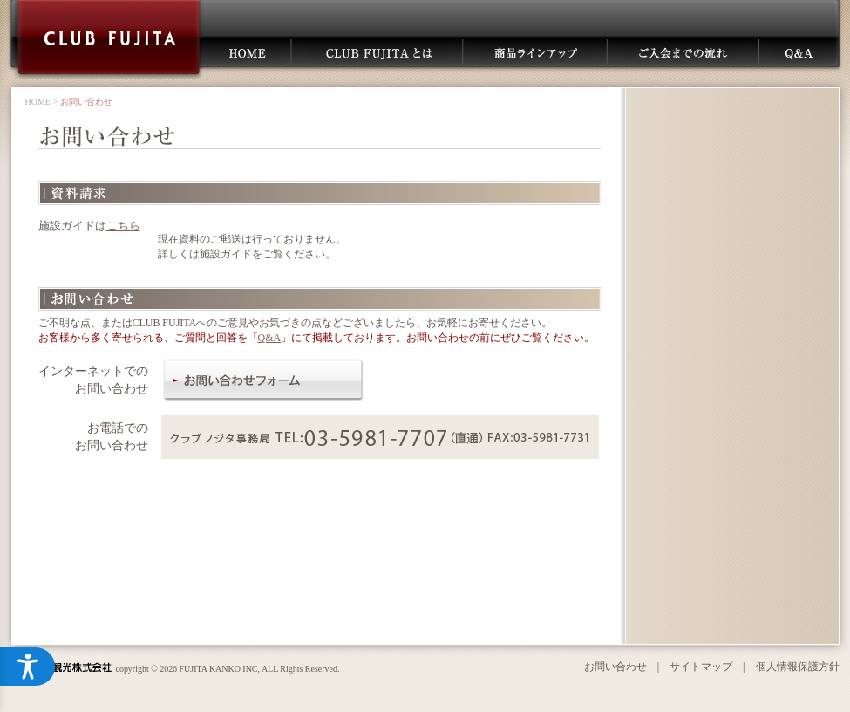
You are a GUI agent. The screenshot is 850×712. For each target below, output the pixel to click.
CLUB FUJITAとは (378, 52)
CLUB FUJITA (109, 39)
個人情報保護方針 (798, 667)
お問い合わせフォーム (262, 380)
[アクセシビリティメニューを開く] (28, 666)
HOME (246, 52)
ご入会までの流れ (681, 52)
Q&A (270, 338)
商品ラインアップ (536, 52)
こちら (123, 225)
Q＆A (799, 52)
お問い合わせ (615, 667)
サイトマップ (701, 667)
